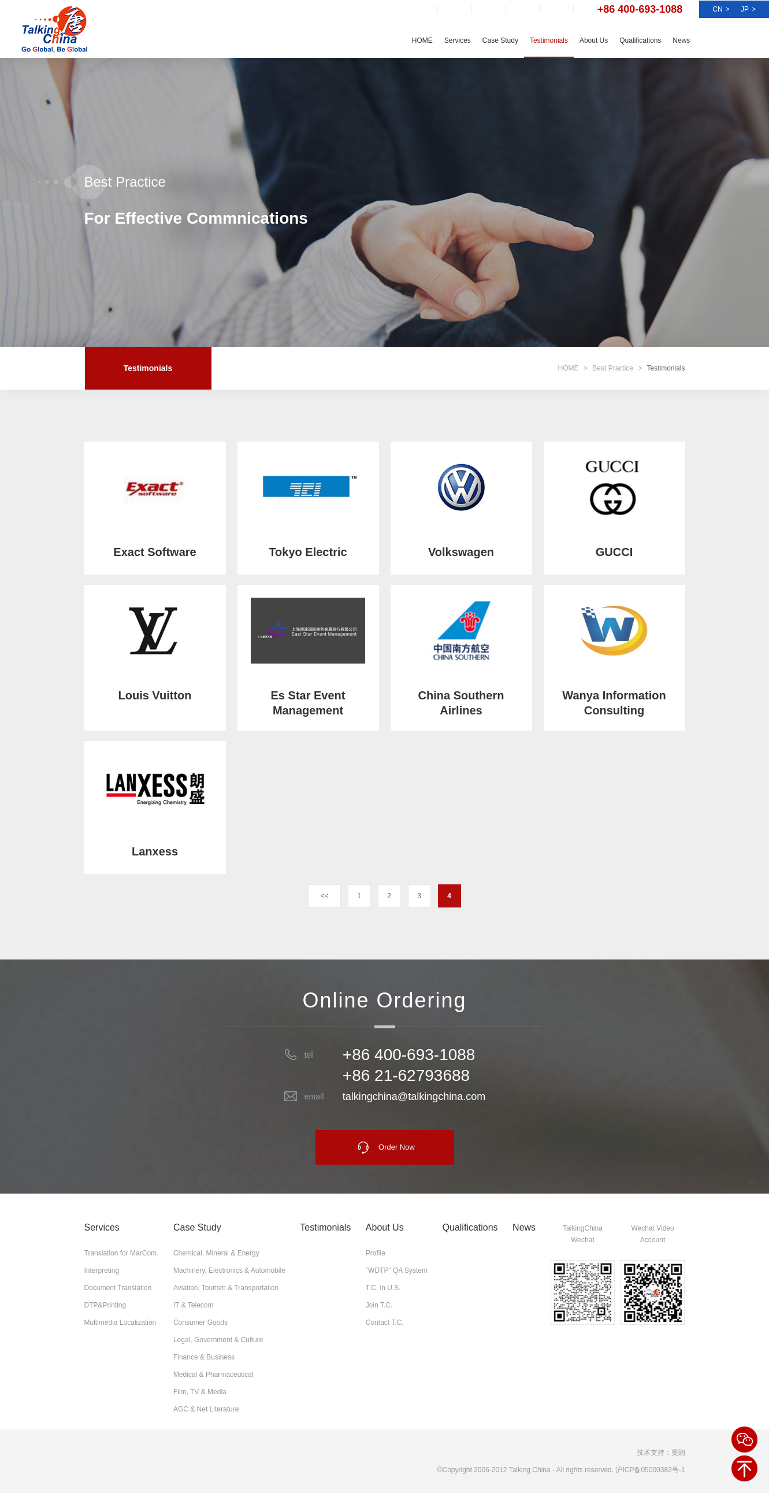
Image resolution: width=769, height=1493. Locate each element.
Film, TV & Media (199, 1392)
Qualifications (640, 40)
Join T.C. (379, 1305)
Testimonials (549, 40)
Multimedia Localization (120, 1322)
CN (720, 9)
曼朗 (678, 1452)
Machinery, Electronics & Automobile (229, 1270)
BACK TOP (744, 1468)
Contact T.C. (385, 1322)
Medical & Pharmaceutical (213, 1374)
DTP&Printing (105, 1305)
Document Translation (118, 1288)
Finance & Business (204, 1357)
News (681, 40)
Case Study (500, 40)
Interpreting (102, 1270)
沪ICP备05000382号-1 (650, 1470)
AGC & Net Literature (206, 1409)
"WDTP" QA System (397, 1270)
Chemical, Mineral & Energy (216, 1253)
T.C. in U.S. (383, 1288)
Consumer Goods (200, 1322)
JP (748, 9)
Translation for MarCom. (121, 1253)
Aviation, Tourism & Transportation (225, 1288)
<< (324, 896)
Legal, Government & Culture (218, 1340)
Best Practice (612, 368)
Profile (375, 1253)
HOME (422, 40)
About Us (593, 40)
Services (457, 40)
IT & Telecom (193, 1305)
